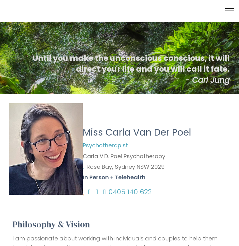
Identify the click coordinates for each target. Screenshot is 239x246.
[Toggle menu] (229, 11)
